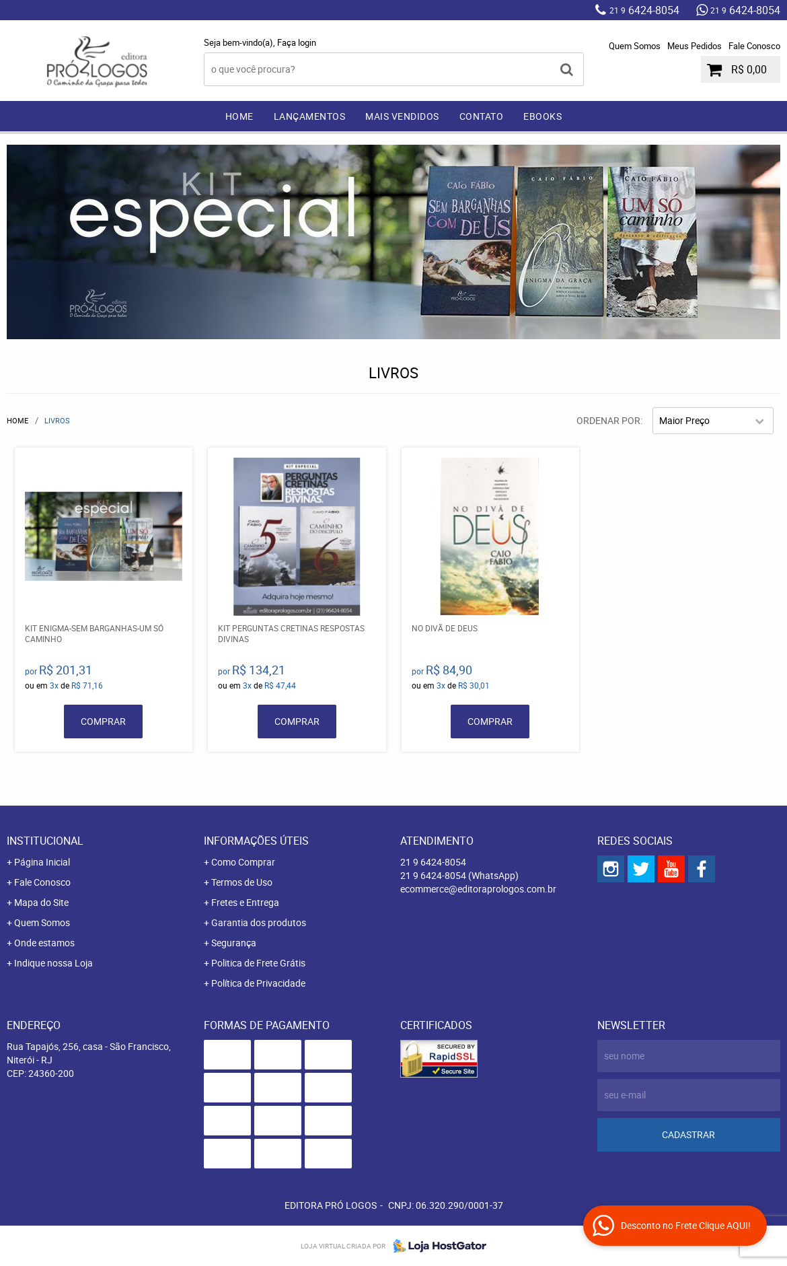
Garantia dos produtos (258, 922)
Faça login (296, 42)
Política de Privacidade (258, 983)
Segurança (233, 942)
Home (239, 116)
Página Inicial (42, 861)
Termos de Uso (241, 882)
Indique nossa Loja (53, 962)
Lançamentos (310, 116)
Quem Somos (635, 46)
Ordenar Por (608, 420)
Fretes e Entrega (245, 902)
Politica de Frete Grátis (258, 962)
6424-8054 (644, 10)
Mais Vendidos (402, 116)
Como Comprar (243, 861)
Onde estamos (44, 942)
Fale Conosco (754, 46)
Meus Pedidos (694, 46)
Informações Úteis (256, 840)
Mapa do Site (41, 902)
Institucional (45, 840)
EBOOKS (542, 116)
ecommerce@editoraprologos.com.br (478, 888)
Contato (481, 116)
